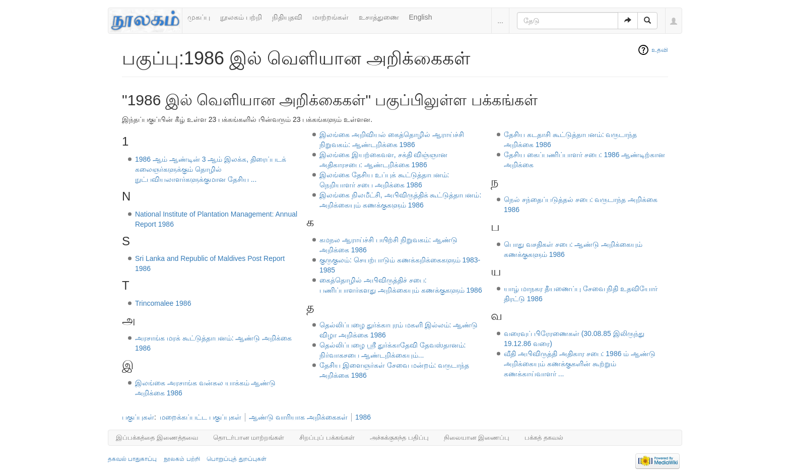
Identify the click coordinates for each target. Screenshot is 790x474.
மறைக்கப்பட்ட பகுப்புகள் (200, 417)
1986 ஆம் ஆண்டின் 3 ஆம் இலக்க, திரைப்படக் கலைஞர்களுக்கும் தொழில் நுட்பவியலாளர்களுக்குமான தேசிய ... (210, 169)
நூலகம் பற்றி (241, 17)
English (420, 17)
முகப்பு (198, 17)
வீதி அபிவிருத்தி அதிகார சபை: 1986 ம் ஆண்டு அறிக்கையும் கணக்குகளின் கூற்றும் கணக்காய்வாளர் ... (579, 364)
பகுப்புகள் (138, 417)
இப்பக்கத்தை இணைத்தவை (157, 437)
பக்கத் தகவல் (543, 437)
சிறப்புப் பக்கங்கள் (327, 437)
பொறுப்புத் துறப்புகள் (236, 458)
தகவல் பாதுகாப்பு (132, 458)
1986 (363, 417)
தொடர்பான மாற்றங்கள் (249, 437)
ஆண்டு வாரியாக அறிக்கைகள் (298, 417)
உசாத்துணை (379, 17)
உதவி (659, 49)
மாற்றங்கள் (330, 17)
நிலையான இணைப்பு (477, 437)
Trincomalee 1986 (163, 303)
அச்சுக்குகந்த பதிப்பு (399, 437)
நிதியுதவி (287, 17)
